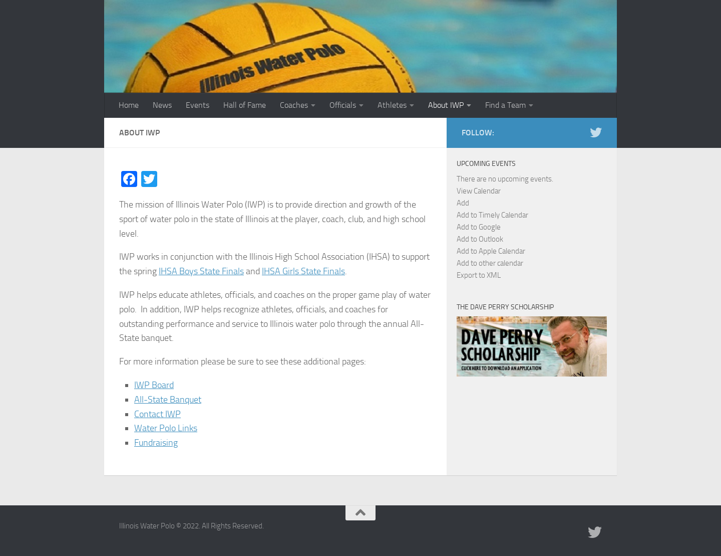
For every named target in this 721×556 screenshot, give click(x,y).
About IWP (446, 105)
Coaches (294, 105)
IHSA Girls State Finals (303, 271)
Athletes (392, 105)
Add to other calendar (490, 263)
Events (197, 105)
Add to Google (479, 227)
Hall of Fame (244, 105)
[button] (463, 203)
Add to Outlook (480, 239)
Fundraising (156, 442)
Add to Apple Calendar (491, 251)
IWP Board (154, 385)
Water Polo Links (165, 428)
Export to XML (479, 275)
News (162, 105)
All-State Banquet (167, 399)
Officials (342, 105)
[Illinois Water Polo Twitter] (596, 132)
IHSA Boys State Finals (201, 271)
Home (129, 105)
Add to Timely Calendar (492, 215)
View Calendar (479, 191)
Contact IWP (157, 414)
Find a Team (505, 105)
